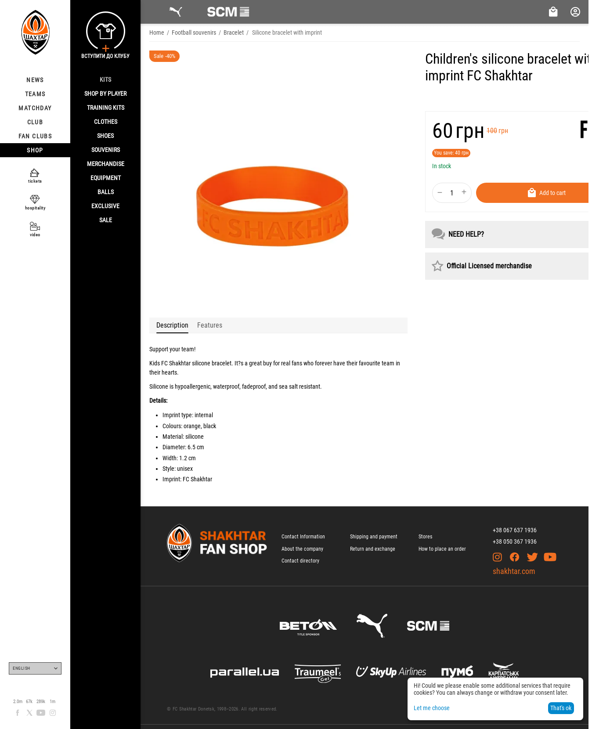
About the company (302, 549)
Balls (105, 191)
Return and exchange (372, 549)
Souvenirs (105, 149)
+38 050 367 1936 (515, 541)
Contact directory (300, 561)
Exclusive (105, 205)
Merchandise (105, 163)
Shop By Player (105, 93)
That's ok (560, 707)
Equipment (105, 177)
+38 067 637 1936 (515, 530)
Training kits (105, 107)
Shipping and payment (373, 537)
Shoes (105, 135)
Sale (105, 220)
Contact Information (303, 537)
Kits (105, 79)
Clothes (105, 121)
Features (209, 325)
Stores (425, 537)
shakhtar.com (514, 571)
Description (172, 325)
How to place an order (442, 549)
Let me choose (432, 707)
